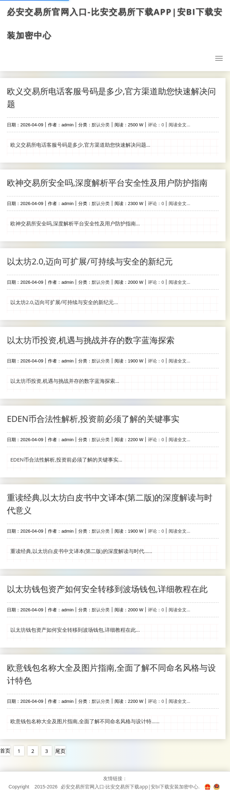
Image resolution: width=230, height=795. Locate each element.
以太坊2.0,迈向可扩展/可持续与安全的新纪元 (90, 261)
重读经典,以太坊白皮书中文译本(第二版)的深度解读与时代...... (81, 550)
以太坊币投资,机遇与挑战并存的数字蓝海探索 (90, 340)
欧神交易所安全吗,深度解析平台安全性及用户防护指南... (75, 223)
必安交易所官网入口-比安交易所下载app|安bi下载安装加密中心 (115, 23)
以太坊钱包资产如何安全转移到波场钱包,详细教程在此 (107, 588)
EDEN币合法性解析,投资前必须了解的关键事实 (93, 418)
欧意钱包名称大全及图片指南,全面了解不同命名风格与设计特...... (85, 721)
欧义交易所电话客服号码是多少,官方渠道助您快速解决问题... (80, 144)
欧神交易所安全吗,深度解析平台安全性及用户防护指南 (107, 182)
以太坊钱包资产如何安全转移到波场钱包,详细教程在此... (75, 629)
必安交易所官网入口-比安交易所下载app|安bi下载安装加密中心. (130, 786)
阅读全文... (179, 125)
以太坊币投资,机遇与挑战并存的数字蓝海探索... (64, 380)
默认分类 (101, 125)
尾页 (60, 750)
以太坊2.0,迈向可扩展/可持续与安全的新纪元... (64, 302)
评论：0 (156, 125)
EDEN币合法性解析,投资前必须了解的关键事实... (66, 459)
